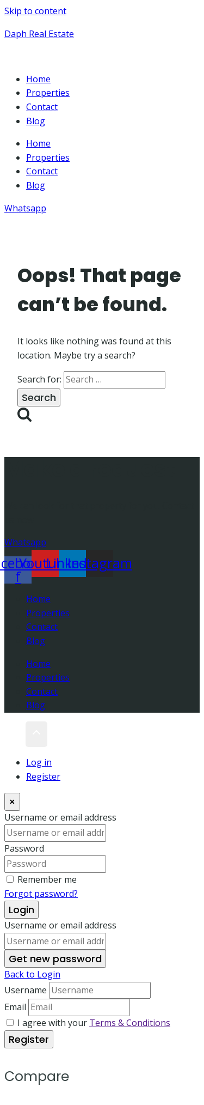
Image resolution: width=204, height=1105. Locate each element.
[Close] (12, 802)
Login (21, 909)
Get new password (55, 959)
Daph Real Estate (39, 34)
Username (25, 990)
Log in (39, 762)
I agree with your (93, 1023)
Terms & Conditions (129, 1023)
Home (38, 79)
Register (43, 776)
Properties (48, 93)
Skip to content (35, 11)
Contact (42, 107)
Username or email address (60, 817)
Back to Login (32, 974)
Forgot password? (41, 894)
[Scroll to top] (15, 734)
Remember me (47, 879)
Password (24, 848)
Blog (35, 121)
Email (15, 1007)
